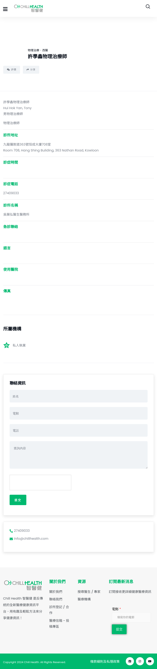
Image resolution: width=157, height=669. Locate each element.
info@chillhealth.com (29, 538)
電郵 (116, 609)
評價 (11, 69)
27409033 (20, 531)
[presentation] (41, 483)
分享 (31, 69)
